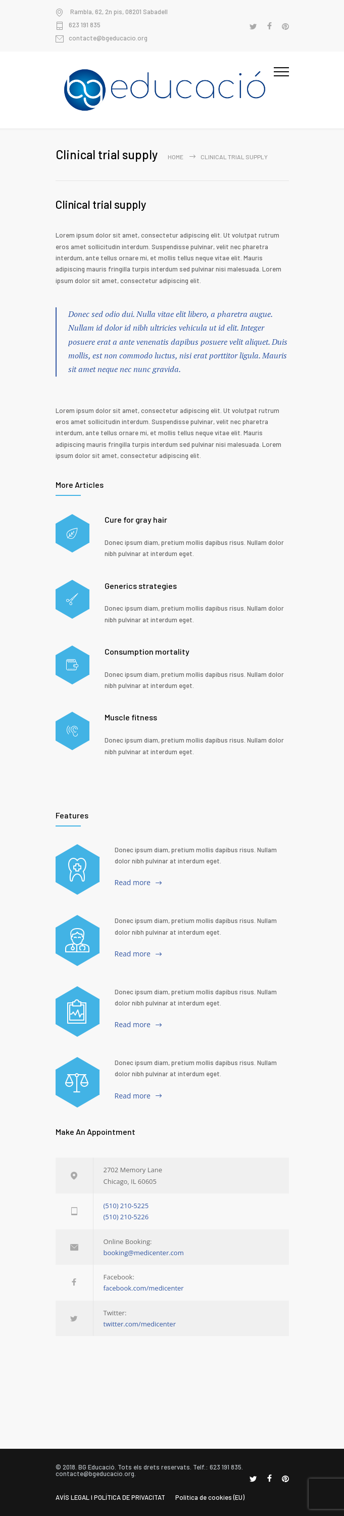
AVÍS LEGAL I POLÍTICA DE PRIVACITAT (110, 1497)
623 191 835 (85, 25)
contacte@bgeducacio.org (108, 38)
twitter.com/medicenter (140, 1323)
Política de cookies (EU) (209, 1497)
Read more (133, 882)
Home (175, 156)
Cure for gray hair (136, 519)
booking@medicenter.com (144, 1252)
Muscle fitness (131, 717)
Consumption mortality (147, 651)
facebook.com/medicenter (144, 1288)
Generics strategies (141, 585)
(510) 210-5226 (126, 1216)
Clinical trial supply (101, 204)
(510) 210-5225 (126, 1205)
